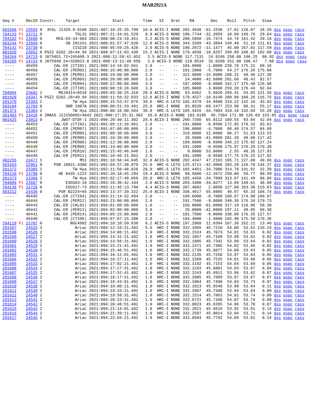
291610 (9, 341)
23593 (32, 33)
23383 (32, 119)
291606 (9, 319)
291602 (9, 297)
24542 (32, 362)
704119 (9, 265)
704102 (9, 43)
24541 (32, 357)
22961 (32, 195)
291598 (9, 276)
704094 (9, 108)
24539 (32, 346)
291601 (9, 292)
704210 (9, 205)
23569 (32, 49)
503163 (9, 195)
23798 (32, 205)
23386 (32, 211)
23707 (32, 265)
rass (299, 33)
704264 (9, 65)
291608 (9, 330)
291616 (9, 373)
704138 (9, 222)
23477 (32, 189)
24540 (32, 351)
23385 (32, 200)
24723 (32, 65)
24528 (32, 287)
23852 (32, 60)
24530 (32, 297)
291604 (9, 308)
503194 (9, 125)
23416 (32, 135)
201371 (9, 130)
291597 (9, 270)
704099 (9, 216)
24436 (32, 227)
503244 (9, 49)
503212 (9, 227)
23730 (32, 54)
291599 (9, 281)
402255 (9, 189)
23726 (32, 222)
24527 (32, 281)
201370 (9, 119)
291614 (9, 362)
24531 (32, 303)
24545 (32, 378)
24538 (32, 341)
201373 (9, 211)
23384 (32, 130)
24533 (32, 313)
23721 (32, 38)
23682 (32, 108)
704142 (9, 54)
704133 (9, 38)
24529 (32, 292)
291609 (9, 335)
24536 (32, 330)
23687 (32, 216)
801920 (9, 60)
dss (277, 33)
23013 (32, 141)
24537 (32, 335)
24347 (32, 114)
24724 (32, 71)
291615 (9, 367)
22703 (32, 125)
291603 (9, 303)
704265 (9, 71)
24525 (32, 270)
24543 (32, 367)
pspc (287, 33)
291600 (9, 287)
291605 (9, 313)
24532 (32, 308)
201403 (9, 135)
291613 (9, 357)
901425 (9, 141)
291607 (9, 324)
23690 (32, 43)
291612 (9, 351)
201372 (9, 200)
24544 (32, 373)
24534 (32, 319)
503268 (9, 33)
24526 (32, 276)
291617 (9, 378)
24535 (32, 324)
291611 (9, 346)
